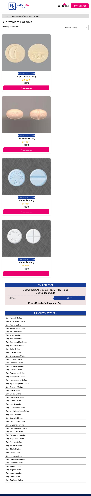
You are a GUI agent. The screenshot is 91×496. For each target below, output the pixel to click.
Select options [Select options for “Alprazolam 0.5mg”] (67, 83)
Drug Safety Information (12, 474)
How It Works (8, 461)
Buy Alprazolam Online (23, 69)
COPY (69, 164)
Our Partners (7, 450)
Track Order (80, 6)
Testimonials (7, 421)
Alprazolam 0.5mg (67, 72)
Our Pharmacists (9, 467)
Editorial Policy (8, 464)
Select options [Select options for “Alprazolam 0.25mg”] (23, 83)
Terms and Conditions (11, 435)
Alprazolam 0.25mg (23, 72)
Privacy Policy (8, 431)
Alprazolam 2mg (67, 129)
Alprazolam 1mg (23, 129)
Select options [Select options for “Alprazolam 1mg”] (23, 140)
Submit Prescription (10, 438)
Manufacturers (8, 454)
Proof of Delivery (9, 411)
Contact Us (7, 418)
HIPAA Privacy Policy (11, 471)
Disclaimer (6, 414)
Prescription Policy (10, 478)
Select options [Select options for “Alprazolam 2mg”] (67, 140)
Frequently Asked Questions (13, 424)
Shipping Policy (8, 428)
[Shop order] (76, 27)
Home (6, 16)
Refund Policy (8, 457)
